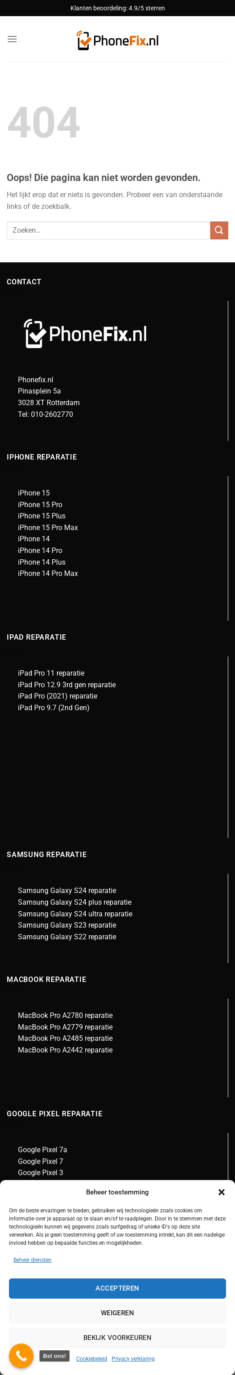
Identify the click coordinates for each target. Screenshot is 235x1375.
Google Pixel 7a (42, 1149)
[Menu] (12, 39)
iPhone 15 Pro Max (48, 527)
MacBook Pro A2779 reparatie (65, 1027)
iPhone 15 (34, 493)
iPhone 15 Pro (40, 504)
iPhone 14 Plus (41, 562)
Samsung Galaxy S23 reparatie (67, 925)
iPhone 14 (34, 539)
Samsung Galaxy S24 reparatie (67, 890)
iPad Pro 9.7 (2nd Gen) (54, 707)
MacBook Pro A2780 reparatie (65, 1015)
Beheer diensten (32, 1260)
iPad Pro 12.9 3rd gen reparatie (67, 685)
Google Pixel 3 (40, 1172)
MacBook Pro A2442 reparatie (65, 1050)
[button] (221, 1192)
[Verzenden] (219, 230)
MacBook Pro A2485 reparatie (65, 1038)
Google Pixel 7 (40, 1161)
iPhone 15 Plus (41, 516)
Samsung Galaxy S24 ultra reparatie (75, 914)
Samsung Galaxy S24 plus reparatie (74, 902)
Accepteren (117, 1288)
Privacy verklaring (133, 1359)
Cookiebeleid (91, 1359)
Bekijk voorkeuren (117, 1338)
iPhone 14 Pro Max (48, 573)
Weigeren (118, 1313)
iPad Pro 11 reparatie (51, 673)
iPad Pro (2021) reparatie (57, 696)
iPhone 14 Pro (40, 550)
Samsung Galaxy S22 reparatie (67, 937)
